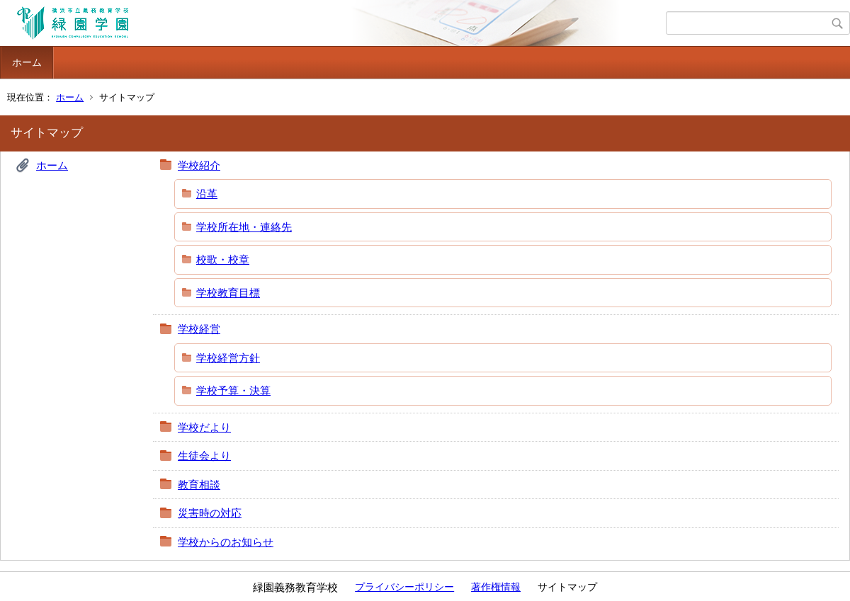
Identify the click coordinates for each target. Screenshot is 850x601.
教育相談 (199, 485)
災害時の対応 (210, 513)
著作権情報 (496, 587)
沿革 (206, 194)
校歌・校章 (222, 259)
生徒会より (204, 456)
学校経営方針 (228, 358)
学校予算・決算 (233, 390)
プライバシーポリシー (404, 587)
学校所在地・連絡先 (244, 227)
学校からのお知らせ (225, 542)
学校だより (204, 427)
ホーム (27, 62)
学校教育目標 (228, 293)
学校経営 (199, 329)
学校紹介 (199, 165)
